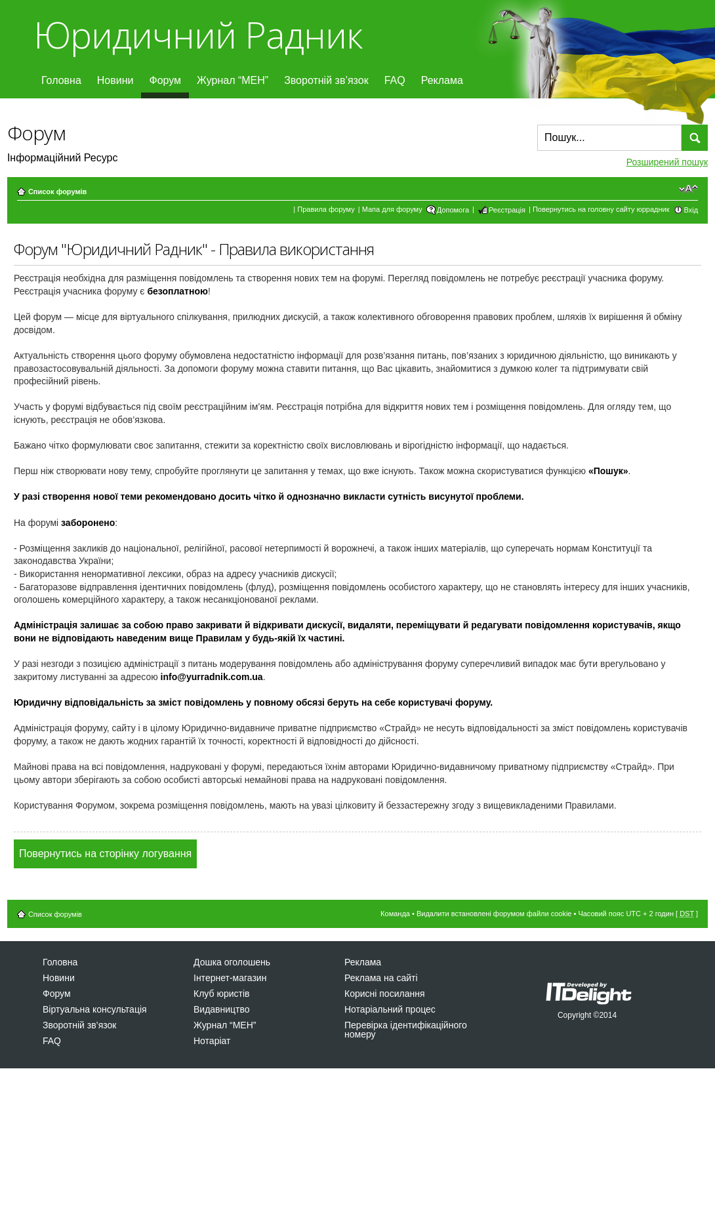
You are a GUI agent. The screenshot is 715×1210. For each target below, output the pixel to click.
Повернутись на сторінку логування (105, 853)
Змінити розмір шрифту (688, 189)
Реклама (442, 80)
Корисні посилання (384, 993)
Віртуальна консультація (95, 1009)
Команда (395, 914)
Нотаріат (212, 1041)
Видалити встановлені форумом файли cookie (494, 914)
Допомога (453, 210)
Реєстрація (507, 210)
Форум (165, 80)
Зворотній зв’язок (326, 80)
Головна (61, 80)
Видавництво (222, 1009)
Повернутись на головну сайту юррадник (601, 209)
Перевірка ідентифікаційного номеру (405, 1029)
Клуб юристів (221, 993)
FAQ (394, 80)
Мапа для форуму (392, 209)
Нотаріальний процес (390, 1009)
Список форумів (57, 191)
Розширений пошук (667, 162)
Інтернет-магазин (230, 978)
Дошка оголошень (232, 962)
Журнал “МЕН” (232, 80)
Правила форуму (325, 209)
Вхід (691, 210)
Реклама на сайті (381, 978)
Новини (115, 80)
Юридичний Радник (197, 34)
